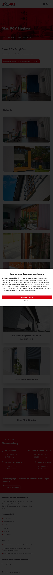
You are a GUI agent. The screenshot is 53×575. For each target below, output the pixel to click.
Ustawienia (27, 301)
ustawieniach (31, 290)
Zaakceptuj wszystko (27, 297)
